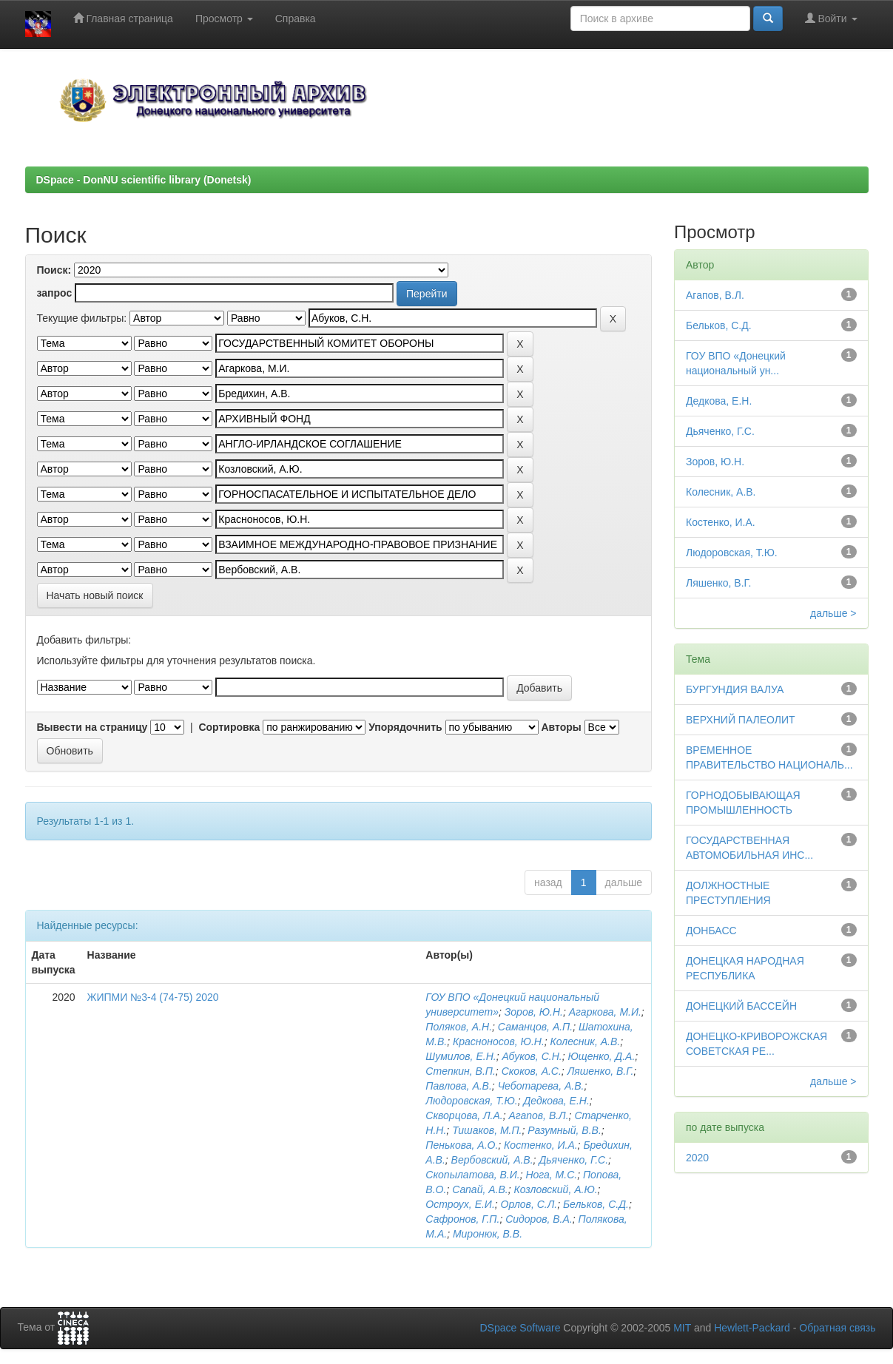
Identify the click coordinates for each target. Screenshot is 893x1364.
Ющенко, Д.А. (601, 1056)
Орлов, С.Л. (529, 1204)
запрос (55, 293)
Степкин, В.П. (460, 1071)
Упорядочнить (405, 727)
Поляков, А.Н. (458, 1027)
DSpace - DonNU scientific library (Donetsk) (144, 180)
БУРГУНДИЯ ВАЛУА (735, 689)
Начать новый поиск (95, 595)
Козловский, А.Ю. (555, 1189)
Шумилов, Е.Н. (460, 1056)
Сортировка (229, 727)
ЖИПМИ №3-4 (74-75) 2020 (153, 997)
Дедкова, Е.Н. (556, 1101)
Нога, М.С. (551, 1175)
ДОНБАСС (711, 930)
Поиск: (54, 270)
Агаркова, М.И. (605, 1012)
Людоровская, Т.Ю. (471, 1101)
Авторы (561, 727)
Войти (831, 18)
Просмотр (224, 18)
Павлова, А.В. (458, 1086)
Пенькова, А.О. (461, 1145)
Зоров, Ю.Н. (534, 1012)
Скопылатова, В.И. (472, 1175)
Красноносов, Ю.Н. (499, 1041)
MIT (682, 1328)
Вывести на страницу (92, 727)
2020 (697, 1158)
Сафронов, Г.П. (462, 1219)
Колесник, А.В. (585, 1041)
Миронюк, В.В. (487, 1234)
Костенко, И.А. (541, 1145)
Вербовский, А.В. (492, 1160)
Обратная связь (837, 1328)
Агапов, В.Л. (539, 1115)
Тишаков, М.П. (487, 1130)
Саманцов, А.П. (535, 1027)
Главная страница (123, 18)
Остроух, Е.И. (459, 1204)
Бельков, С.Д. (596, 1204)
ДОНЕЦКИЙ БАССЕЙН (741, 1006)
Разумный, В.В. (564, 1130)
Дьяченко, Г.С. (573, 1160)
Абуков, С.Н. (532, 1056)
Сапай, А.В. (480, 1189)
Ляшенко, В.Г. (600, 1071)
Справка (295, 18)
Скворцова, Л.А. (463, 1115)
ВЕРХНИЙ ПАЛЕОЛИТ (740, 720)
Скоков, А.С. (532, 1071)
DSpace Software (519, 1328)
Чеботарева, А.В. (541, 1086)
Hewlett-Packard (752, 1328)
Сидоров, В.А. (539, 1219)
